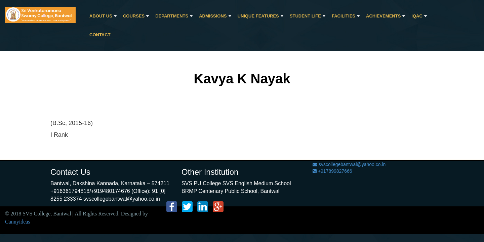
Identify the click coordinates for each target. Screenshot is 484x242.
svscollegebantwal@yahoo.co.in (349, 164)
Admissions (213, 15)
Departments (171, 15)
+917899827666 (332, 171)
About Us (100, 15)
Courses (134, 15)
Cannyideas (17, 222)
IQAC (416, 15)
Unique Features (258, 15)
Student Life (305, 15)
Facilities (343, 15)
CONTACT (100, 34)
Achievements (383, 15)
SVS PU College (201, 183)
